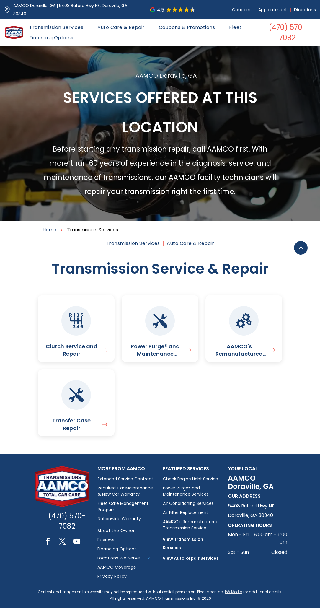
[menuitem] (242, 9)
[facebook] (47, 549)
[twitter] (62, 549)
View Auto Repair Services (191, 566)
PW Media (233, 599)
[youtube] (76, 549)
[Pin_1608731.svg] (7, 10)
